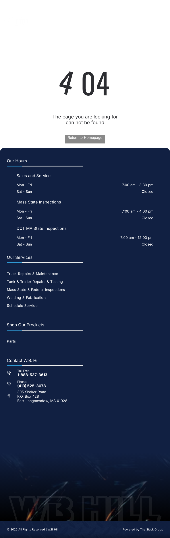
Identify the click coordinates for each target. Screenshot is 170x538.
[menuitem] (85, 274)
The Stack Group (151, 529)
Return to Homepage (85, 137)
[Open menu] (159, 21)
